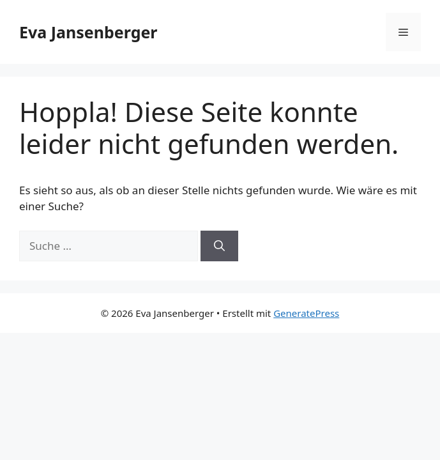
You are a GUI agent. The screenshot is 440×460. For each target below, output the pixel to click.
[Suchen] (219, 246)
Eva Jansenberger (88, 32)
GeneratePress (306, 313)
